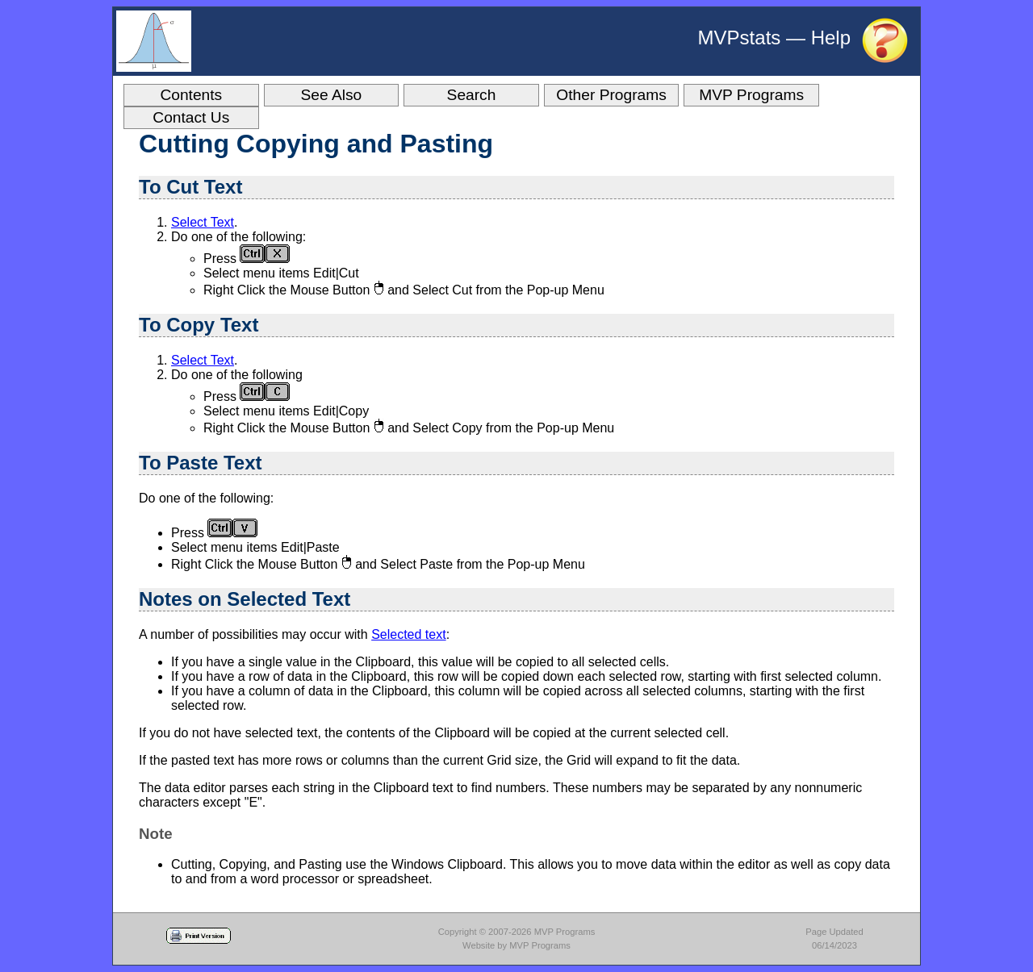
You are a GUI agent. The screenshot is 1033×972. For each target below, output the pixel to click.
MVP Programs (751, 94)
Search (471, 94)
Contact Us (191, 117)
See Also (331, 94)
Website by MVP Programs (516, 945)
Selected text (408, 634)
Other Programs (611, 94)
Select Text (202, 222)
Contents (191, 94)
